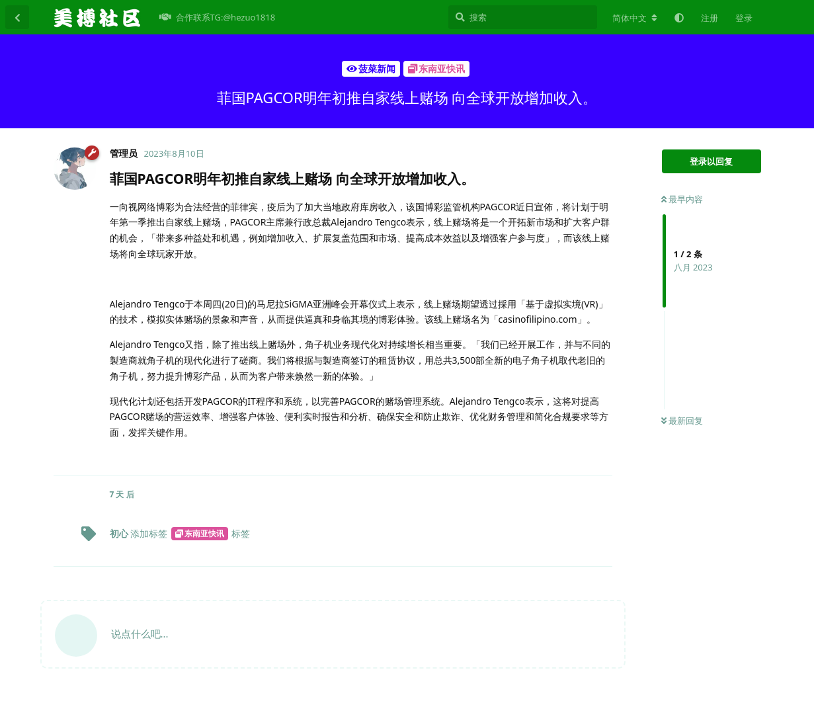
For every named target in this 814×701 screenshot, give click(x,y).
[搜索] (522, 17)
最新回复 (682, 421)
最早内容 (682, 199)
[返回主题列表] (17, 17)
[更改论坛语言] (635, 18)
